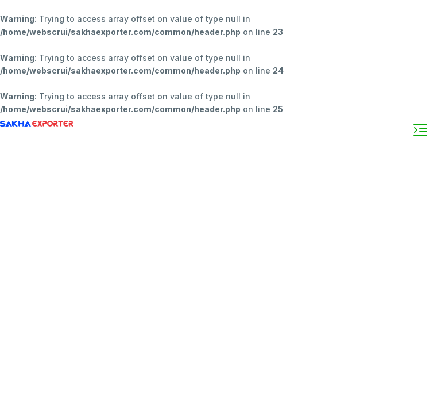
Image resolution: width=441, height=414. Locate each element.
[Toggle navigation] (420, 130)
